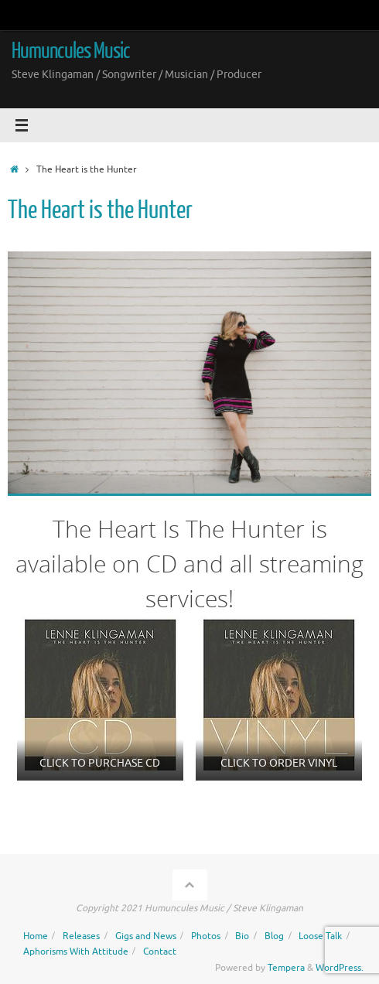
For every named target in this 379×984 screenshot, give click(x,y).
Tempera (286, 968)
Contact (159, 951)
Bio (242, 936)
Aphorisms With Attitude (75, 951)
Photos (205, 936)
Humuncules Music (70, 51)
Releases (81, 936)
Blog (274, 936)
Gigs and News (145, 936)
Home (35, 936)
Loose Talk (320, 936)
